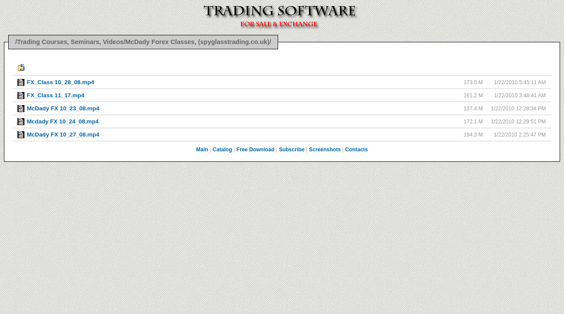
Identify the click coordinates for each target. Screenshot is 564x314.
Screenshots (325, 150)
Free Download (256, 150)
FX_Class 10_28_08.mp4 (60, 82)
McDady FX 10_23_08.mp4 (63, 108)
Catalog (222, 150)
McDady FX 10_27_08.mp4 (63, 134)
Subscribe (292, 150)
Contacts (356, 150)
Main (202, 150)
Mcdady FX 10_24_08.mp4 (63, 121)
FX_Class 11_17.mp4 (55, 95)
